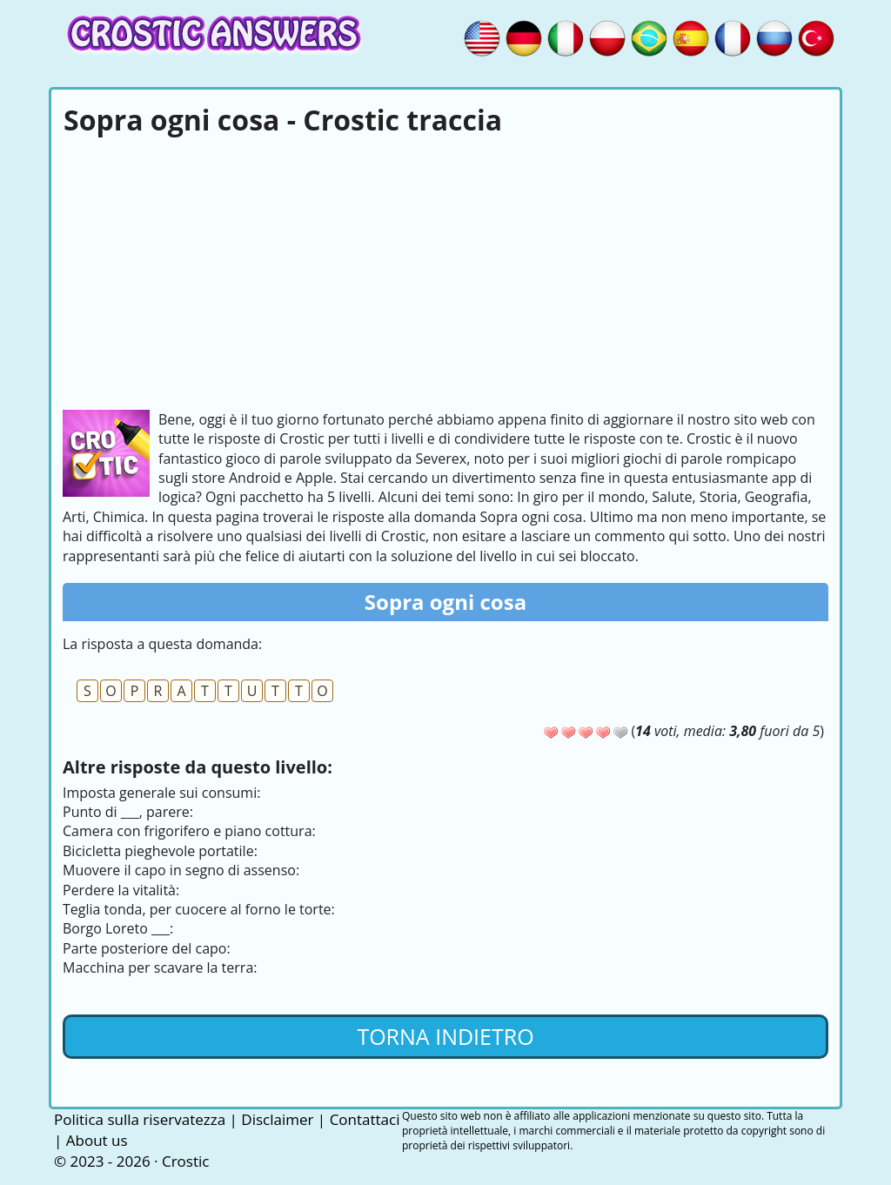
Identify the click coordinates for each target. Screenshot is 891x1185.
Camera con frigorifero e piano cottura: (189, 830)
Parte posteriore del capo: (147, 948)
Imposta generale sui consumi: (161, 792)
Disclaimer (277, 1119)
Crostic (185, 1161)
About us (97, 1140)
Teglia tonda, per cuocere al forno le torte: (199, 909)
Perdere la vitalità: (121, 890)
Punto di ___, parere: (128, 811)
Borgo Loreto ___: (118, 928)
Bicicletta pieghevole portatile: (160, 850)
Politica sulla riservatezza (139, 1119)
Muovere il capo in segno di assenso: (181, 870)
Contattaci (365, 1119)
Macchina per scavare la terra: (160, 967)
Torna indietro (445, 1036)
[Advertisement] (445, 270)
